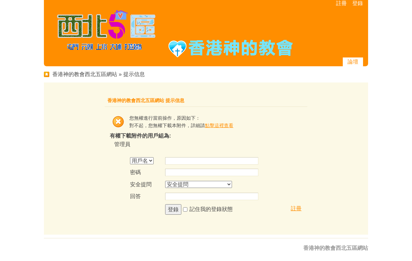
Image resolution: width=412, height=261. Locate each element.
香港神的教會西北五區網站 (84, 74)
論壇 (352, 62)
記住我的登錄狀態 (211, 209)
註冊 (341, 3)
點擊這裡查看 (219, 125)
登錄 (357, 3)
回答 (135, 196)
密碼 (135, 172)
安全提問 (141, 184)
